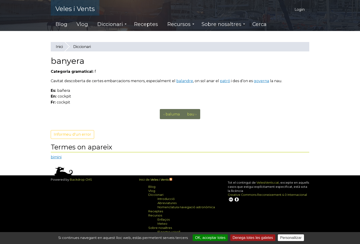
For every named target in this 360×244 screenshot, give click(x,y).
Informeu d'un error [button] (72, 134)
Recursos (180, 24)
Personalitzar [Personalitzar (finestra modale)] (290, 238)
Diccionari (112, 24)
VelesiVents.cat (267, 182)
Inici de (154, 179)
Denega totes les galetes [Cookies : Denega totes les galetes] (253, 238)
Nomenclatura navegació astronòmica (186, 207)
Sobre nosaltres (223, 24)
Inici (59, 47)
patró (225, 81)
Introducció (166, 199)
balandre (184, 81)
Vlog (82, 24)
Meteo (162, 223)
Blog (61, 24)
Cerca (259, 24)
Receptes (146, 24)
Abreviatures (167, 203)
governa (261, 81)
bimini (56, 157)
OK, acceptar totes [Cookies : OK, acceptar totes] (210, 238)
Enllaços (164, 219)
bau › (192, 114)
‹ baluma (171, 114)
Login (300, 9)
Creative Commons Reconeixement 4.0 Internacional (267, 197)
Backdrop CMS (83, 179)
